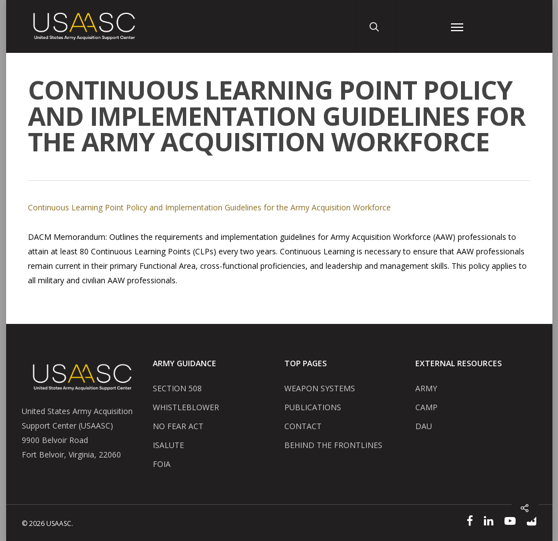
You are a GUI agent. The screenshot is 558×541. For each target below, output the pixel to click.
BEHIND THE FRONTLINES (333, 445)
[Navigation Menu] (457, 26)
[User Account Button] (419, 26)
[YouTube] (510, 522)
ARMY (426, 388)
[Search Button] (378, 26)
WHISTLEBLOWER (186, 407)
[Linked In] (488, 522)
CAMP (426, 407)
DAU (423, 426)
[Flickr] (531, 522)
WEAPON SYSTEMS (319, 388)
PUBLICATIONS (312, 407)
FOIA (162, 464)
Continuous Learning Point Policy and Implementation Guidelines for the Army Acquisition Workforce (209, 207)
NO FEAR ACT (178, 426)
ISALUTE (168, 445)
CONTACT (303, 426)
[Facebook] (470, 522)
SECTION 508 (177, 388)
